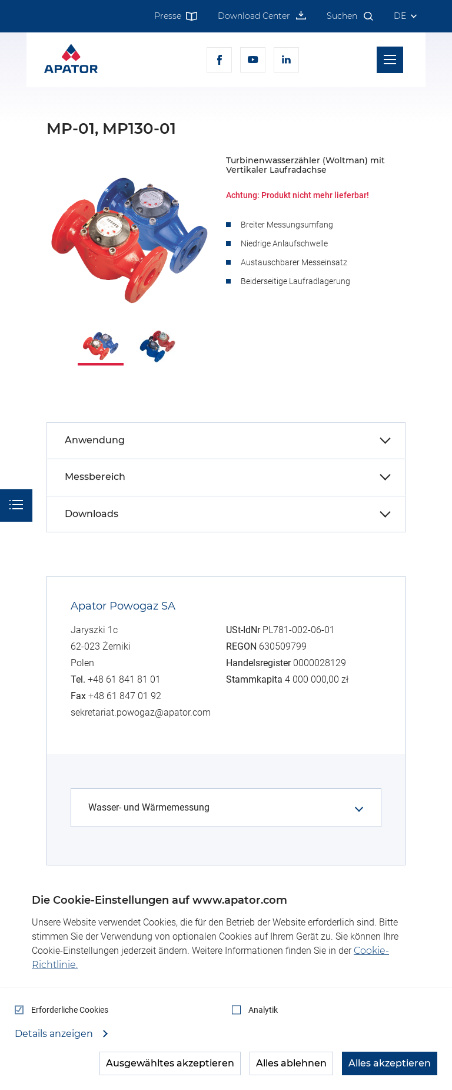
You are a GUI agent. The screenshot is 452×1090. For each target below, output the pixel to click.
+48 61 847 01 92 (124, 696)
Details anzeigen (55, 1034)
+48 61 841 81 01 (124, 679)
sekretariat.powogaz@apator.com (141, 712)
